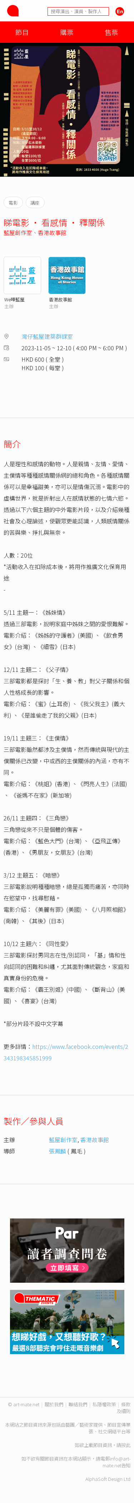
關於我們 (54, 1404)
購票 (67, 32)
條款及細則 (123, 1407)
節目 (22, 32)
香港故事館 (52, 232)
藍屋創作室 (18, 232)
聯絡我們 (78, 1404)
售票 (111, 32)
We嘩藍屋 (14, 299)
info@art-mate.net (116, 1462)
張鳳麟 (57, 1151)
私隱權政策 (104, 1404)
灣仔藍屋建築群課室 (47, 336)
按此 (125, 1445)
